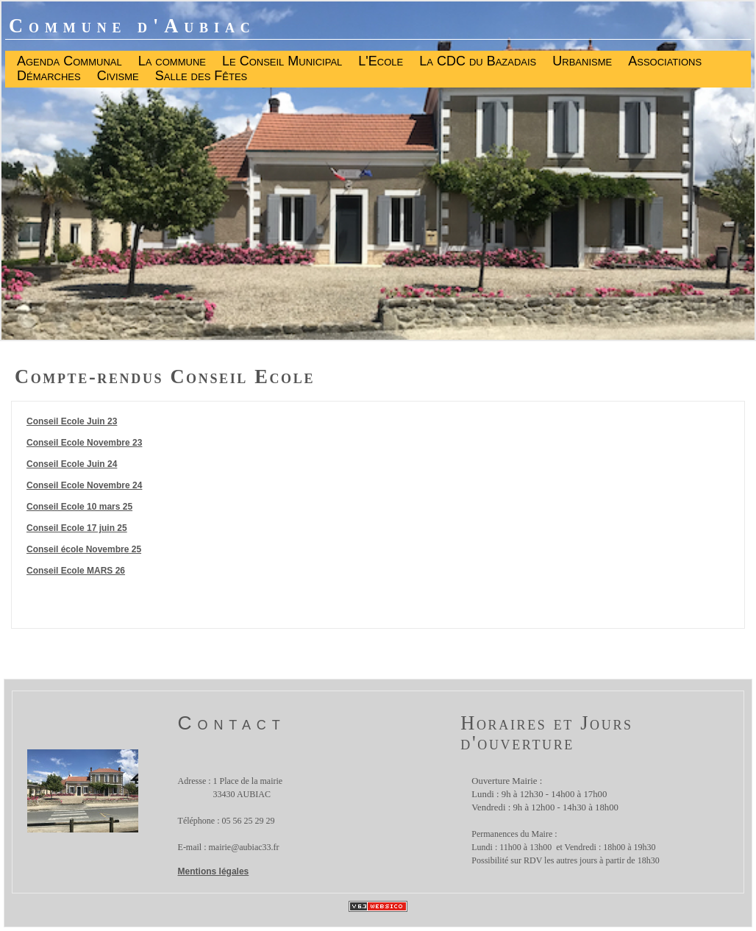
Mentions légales (213, 871)
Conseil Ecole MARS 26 (75, 571)
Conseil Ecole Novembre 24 (84, 485)
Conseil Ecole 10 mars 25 (79, 507)
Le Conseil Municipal (282, 62)
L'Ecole (380, 62)
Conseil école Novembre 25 (83, 549)
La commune (172, 62)
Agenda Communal (69, 62)
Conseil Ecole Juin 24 (71, 464)
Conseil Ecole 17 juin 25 (76, 528)
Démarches (49, 76)
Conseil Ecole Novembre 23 (84, 443)
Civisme (118, 76)
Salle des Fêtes (201, 76)
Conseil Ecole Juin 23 (71, 421)
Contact (232, 722)
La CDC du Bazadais (477, 62)
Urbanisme (582, 62)
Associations (665, 62)
